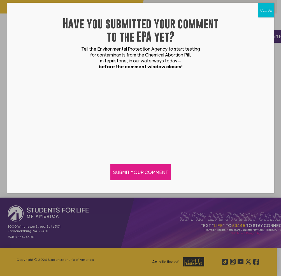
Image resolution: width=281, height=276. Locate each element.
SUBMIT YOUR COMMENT (140, 172)
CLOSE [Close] (266, 10)
